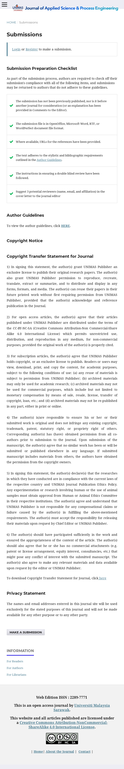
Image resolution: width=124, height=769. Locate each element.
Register (32, 49)
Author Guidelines (49, 160)
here (102, 578)
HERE (65, 226)
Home (11, 22)
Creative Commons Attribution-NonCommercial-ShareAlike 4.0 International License (64, 725)
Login (16, 49)
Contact (85, 751)
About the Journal (60, 751)
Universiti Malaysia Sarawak (82, 707)
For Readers (15, 661)
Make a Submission (26, 632)
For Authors (15, 668)
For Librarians (16, 675)
